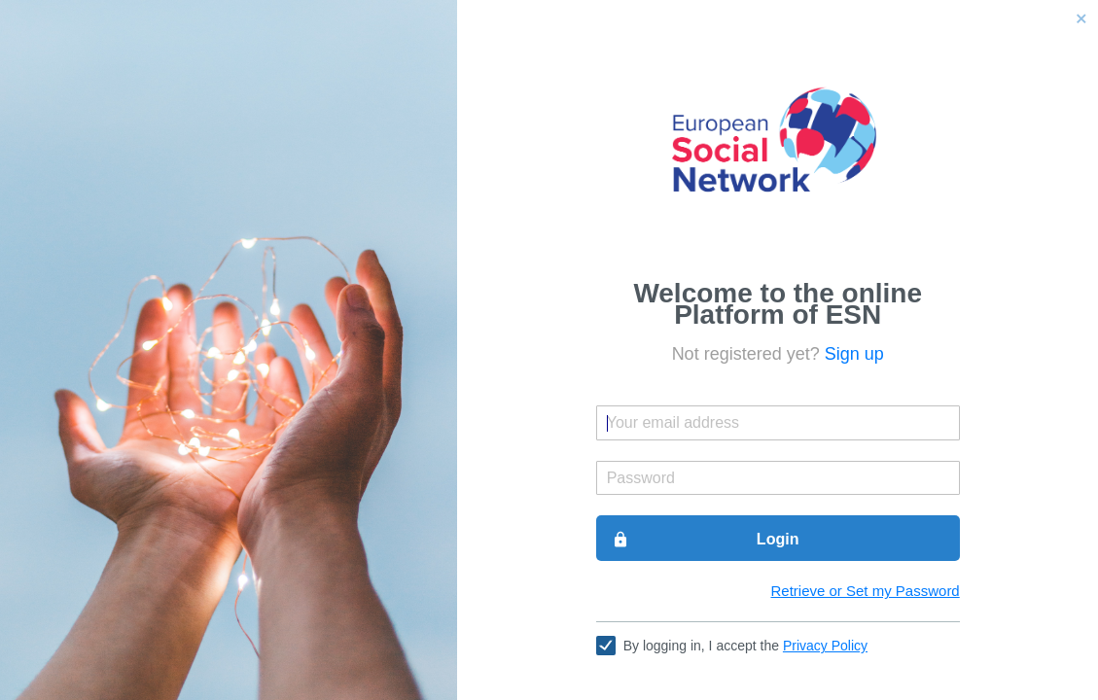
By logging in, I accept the (745, 645)
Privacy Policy (825, 645)
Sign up (854, 354)
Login (705, 539)
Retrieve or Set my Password (864, 590)
